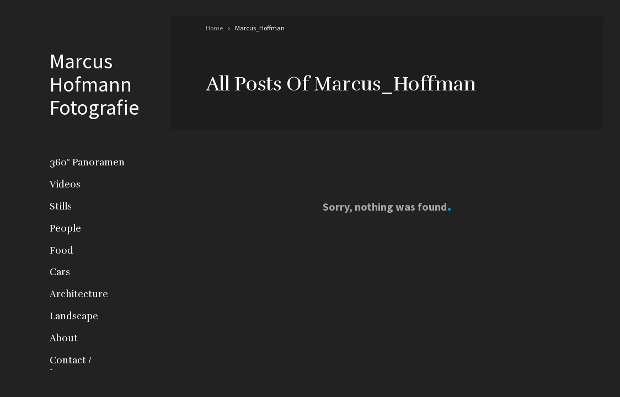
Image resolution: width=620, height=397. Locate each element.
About (64, 338)
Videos (65, 184)
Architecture (79, 294)
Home (214, 28)
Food (61, 250)
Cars (60, 272)
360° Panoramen (87, 162)
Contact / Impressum (75, 367)
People (65, 228)
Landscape (74, 316)
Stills (61, 206)
